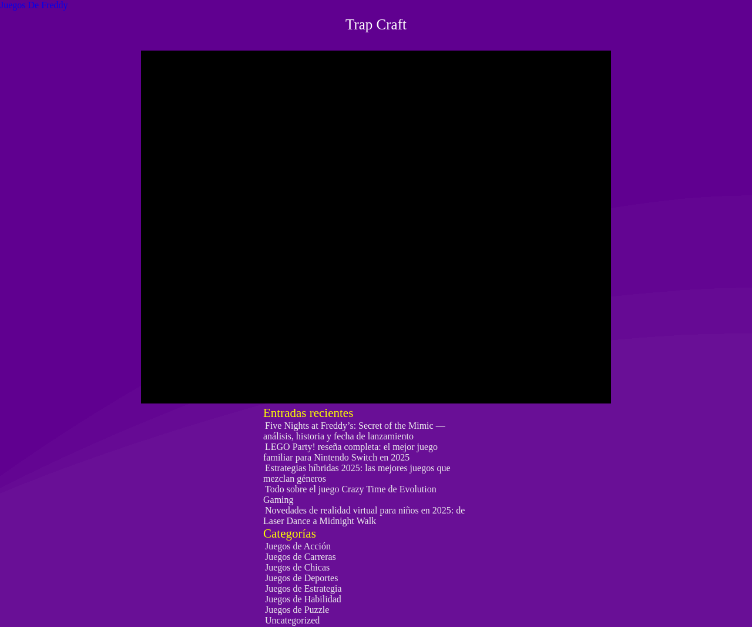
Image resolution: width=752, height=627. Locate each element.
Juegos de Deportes (301, 578)
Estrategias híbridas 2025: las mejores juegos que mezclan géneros (356, 473)
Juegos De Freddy (34, 5)
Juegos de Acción (298, 546)
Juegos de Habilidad (303, 599)
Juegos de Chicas (297, 567)
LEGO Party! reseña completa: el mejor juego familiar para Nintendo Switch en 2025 (350, 452)
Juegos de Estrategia (303, 588)
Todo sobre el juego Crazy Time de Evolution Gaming (350, 494)
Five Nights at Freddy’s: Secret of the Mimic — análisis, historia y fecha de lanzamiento (354, 431)
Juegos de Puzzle (297, 610)
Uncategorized (292, 620)
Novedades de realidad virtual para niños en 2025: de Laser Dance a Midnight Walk (364, 515)
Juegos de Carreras (300, 557)
